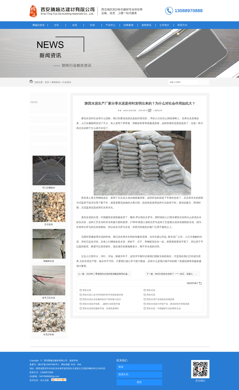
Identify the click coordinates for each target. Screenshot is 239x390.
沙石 (56, 25)
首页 (47, 82)
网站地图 (65, 364)
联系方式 (182, 25)
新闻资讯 (146, 25)
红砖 (92, 25)
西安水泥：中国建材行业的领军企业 (164, 308)
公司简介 (164, 25)
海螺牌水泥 (48, 261)
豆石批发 (48, 224)
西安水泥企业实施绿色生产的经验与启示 (102, 299)
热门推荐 (39, 148)
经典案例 (128, 25)
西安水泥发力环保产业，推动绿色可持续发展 (168, 304)
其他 (37, 139)
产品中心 (110, 25)
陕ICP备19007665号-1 (48, 364)
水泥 (74, 25)
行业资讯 (66, 82)
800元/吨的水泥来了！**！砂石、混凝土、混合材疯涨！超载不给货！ (188, 274)
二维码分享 (157, 110)
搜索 (204, 82)
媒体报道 (39, 129)
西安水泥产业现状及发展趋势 (160, 299)
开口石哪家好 (48, 187)
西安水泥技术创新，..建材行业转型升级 (101, 304)
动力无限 (44, 380)
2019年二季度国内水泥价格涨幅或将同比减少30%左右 (112, 274)
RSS (73, 364)
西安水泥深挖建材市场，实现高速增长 (101, 308)
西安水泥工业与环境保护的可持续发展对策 (103, 294)
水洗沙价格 (48, 334)
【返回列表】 (192, 283)
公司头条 (39, 109)
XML (79, 364)
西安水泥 (87, 290)
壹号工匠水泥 (48, 298)
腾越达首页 (38, 25)
